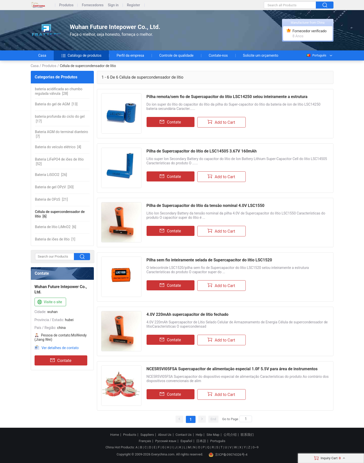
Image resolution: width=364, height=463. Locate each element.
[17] (60, 118)
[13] (56, 104)
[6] (60, 214)
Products (129, 434)
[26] (51, 175)
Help (199, 434)
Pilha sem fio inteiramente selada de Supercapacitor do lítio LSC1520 (209, 260)
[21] (51, 199)
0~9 (255, 447)
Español (186, 441)
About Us (165, 434)
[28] (58, 91)
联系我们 (247, 434)
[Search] (245, 419)
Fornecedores (92, 5)
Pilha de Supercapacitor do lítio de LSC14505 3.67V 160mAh (202, 151)
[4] (58, 147)
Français (145, 441)
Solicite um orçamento (260, 55)
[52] (59, 161)
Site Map (213, 434)
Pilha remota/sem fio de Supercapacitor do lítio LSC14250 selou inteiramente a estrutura (227, 96)
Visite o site (49, 302)
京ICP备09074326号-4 (228, 454)
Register (133, 5)
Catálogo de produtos (81, 55)
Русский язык (165, 441)
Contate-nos (218, 55)
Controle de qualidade (176, 55)
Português (316, 55)
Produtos (66, 5)
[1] (55, 239)
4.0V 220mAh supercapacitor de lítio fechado (188, 314)
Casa (42, 55)
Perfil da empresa (130, 55)
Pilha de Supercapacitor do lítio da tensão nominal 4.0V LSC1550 (206, 205)
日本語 (201, 441)
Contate (60, 360)
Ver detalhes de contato (60, 348)
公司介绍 (230, 434)
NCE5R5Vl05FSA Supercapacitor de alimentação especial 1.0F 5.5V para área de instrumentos (232, 368)
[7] (61, 134)
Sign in (113, 5)
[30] (54, 187)
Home (114, 434)
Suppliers (147, 434)
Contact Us (184, 434)
